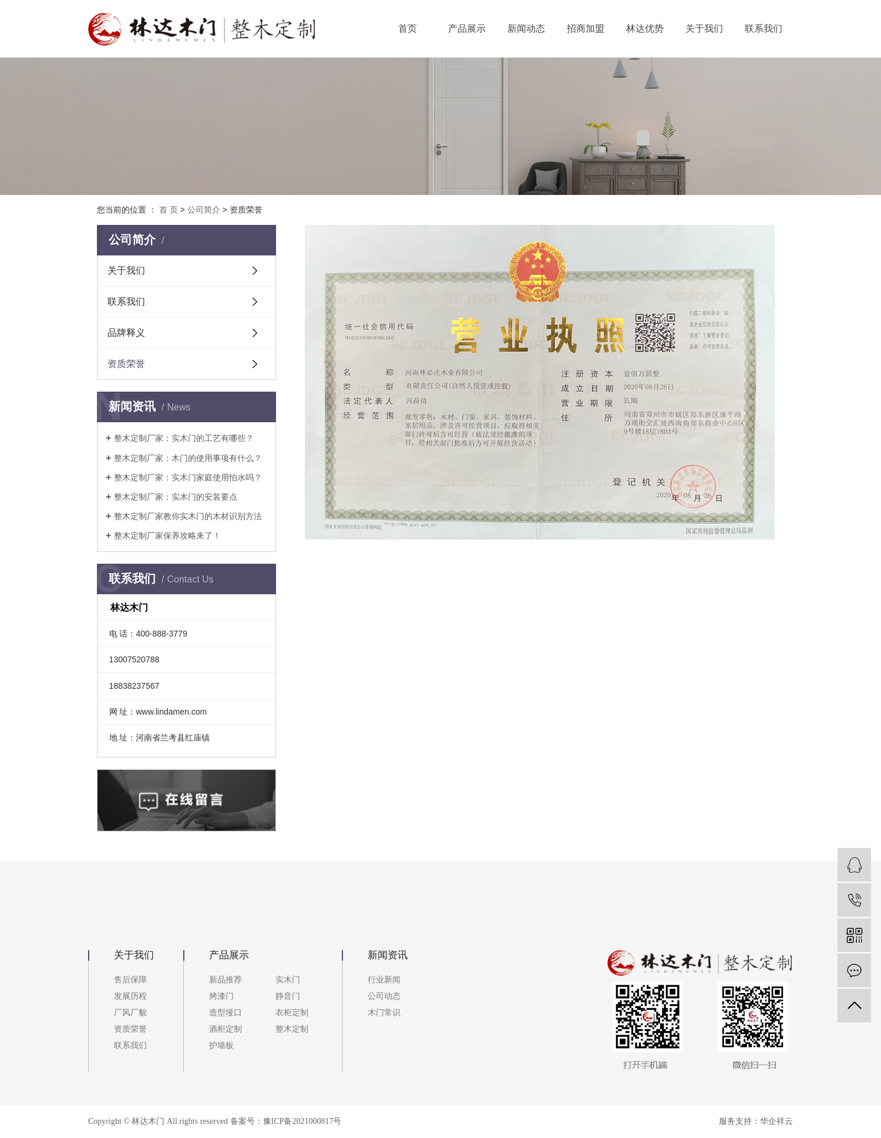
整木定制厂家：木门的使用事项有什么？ (188, 458)
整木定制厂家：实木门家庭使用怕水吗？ (188, 477)
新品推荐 (225, 979)
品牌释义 (126, 333)
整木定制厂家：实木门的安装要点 (175, 496)
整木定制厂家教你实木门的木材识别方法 (188, 516)
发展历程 (130, 996)
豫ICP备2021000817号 (302, 1121)
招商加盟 (585, 28)
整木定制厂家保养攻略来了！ (167, 535)
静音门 (287, 996)
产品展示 (467, 28)
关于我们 (704, 28)
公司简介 (203, 209)
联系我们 (763, 28)
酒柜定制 (225, 1029)
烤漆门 (221, 996)
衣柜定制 (291, 1012)
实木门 (287, 979)
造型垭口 (225, 1012)
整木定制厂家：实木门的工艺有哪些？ (184, 438)
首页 (407, 28)
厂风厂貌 (130, 1012)
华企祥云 (776, 1121)
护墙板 (221, 1045)
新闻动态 (526, 28)
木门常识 (384, 1012)
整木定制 (291, 1029)
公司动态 (384, 996)
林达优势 (645, 28)
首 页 (168, 209)
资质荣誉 (126, 364)
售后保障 (130, 979)
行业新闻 (384, 979)
